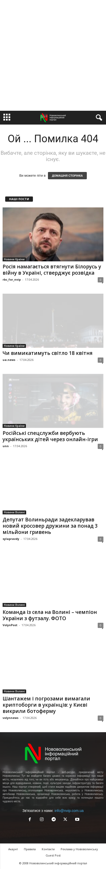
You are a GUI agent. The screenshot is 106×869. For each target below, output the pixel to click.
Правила (30, 849)
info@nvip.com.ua (68, 811)
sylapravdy (11, 539)
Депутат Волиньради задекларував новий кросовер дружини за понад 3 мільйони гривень (50, 525)
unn (6, 446)
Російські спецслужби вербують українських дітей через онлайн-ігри (50, 436)
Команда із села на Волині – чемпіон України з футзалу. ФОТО (50, 615)
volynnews (10, 718)
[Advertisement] (53, 55)
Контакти (48, 849)
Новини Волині (14, 512)
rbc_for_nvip (12, 279)
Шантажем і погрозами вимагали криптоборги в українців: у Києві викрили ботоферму (46, 704)
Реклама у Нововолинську (79, 849)
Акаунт (13, 849)
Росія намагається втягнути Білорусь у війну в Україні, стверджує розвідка (52, 269)
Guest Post (53, 855)
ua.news (9, 360)
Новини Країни (14, 259)
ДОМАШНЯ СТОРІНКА (67, 175)
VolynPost (10, 625)
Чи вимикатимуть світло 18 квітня (48, 353)
